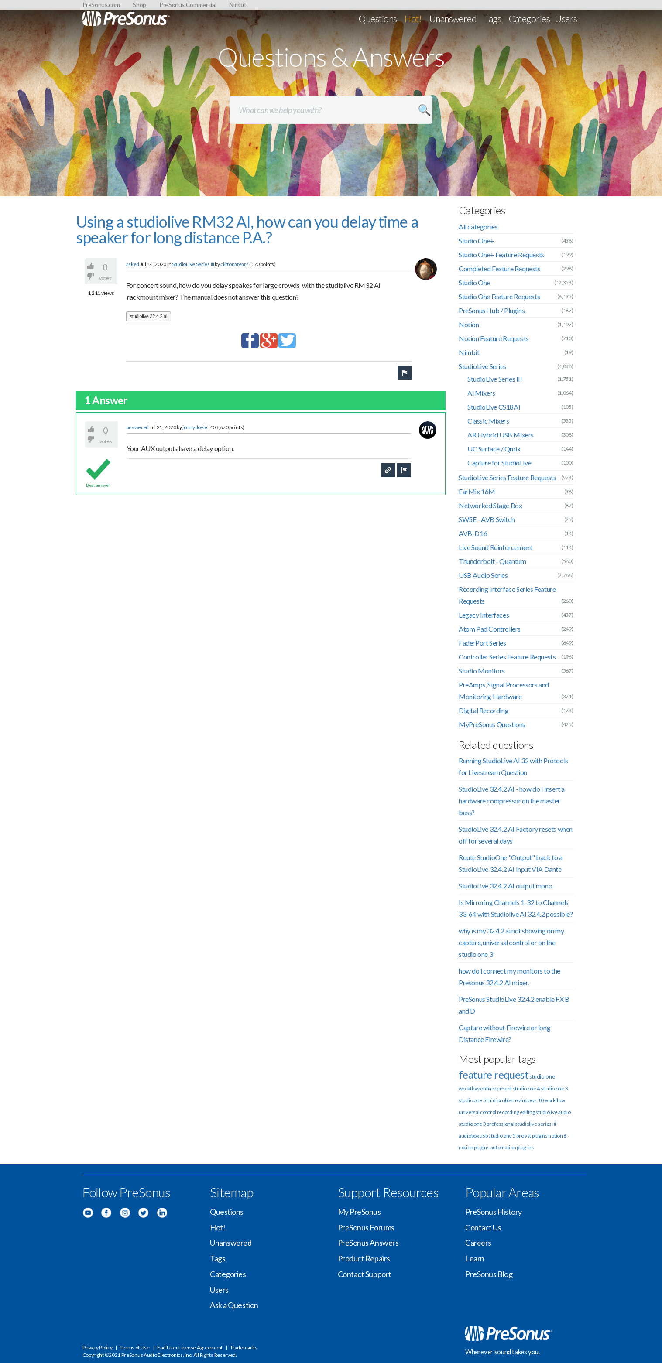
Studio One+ (476, 240)
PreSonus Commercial (187, 4)
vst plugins (536, 1135)
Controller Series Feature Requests (507, 656)
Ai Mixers (481, 393)
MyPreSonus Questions (492, 724)
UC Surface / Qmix (493, 448)
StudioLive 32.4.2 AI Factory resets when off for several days (516, 835)
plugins (482, 1147)
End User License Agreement (190, 1347)
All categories (478, 226)
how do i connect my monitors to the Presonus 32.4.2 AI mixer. (509, 977)
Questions (378, 18)
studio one (542, 1076)
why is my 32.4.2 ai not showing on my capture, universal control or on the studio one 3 (511, 942)
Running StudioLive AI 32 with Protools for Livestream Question (513, 766)
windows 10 (530, 1100)
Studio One (474, 282)
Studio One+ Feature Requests (501, 254)
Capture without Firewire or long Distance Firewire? (504, 1033)
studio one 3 (554, 1088)
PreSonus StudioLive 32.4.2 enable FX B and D (514, 1005)
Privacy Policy (97, 1347)
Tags (492, 18)
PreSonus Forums (366, 1227)
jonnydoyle (194, 427)
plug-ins (525, 1147)
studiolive (546, 1112)
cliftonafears (234, 264)
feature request (493, 1074)
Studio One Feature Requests (499, 296)
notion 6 (557, 1135)
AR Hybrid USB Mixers (500, 434)
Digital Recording (483, 710)
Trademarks (243, 1347)
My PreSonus (359, 1211)
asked (133, 264)
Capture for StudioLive (499, 462)
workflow (554, 1100)
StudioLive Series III (193, 264)
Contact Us (483, 1227)
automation (503, 1147)
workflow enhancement (485, 1088)
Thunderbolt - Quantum (492, 561)
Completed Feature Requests (500, 268)
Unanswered (453, 18)
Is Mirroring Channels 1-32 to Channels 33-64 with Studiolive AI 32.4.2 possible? (516, 908)
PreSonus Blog (488, 1274)
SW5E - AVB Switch (487, 519)
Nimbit (237, 4)
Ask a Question (234, 1305)
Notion (469, 324)
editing (527, 1112)
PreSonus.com (101, 4)
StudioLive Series (482, 366)
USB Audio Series (483, 575)
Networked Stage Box (490, 505)
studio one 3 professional (487, 1123)
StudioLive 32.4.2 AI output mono (505, 885)
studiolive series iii (535, 1123)
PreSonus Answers (368, 1242)
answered (138, 427)
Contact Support (364, 1274)
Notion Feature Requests (494, 338)
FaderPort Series (482, 643)
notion (466, 1147)
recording (508, 1112)
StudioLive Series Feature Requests (507, 477)
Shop (139, 4)
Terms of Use (134, 1347)
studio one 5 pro (506, 1135)
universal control (477, 1112)
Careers (478, 1242)
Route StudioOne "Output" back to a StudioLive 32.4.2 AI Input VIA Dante (510, 863)
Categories (529, 18)
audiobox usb (473, 1135)
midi (492, 1100)
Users (566, 18)
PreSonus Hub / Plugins (492, 310)
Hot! (413, 18)
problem (506, 1100)
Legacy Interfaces (484, 615)
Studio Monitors (482, 670)
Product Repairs (364, 1258)
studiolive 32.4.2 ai (149, 316)
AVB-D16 (473, 533)
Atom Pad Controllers (490, 629)
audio (564, 1112)
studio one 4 (526, 1088)
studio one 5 (472, 1100)
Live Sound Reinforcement (495, 547)
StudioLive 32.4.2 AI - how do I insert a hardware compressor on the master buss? (512, 800)
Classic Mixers (488, 421)
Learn (474, 1258)
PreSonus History (493, 1211)
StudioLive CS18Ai (493, 407)
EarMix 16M (477, 491)
